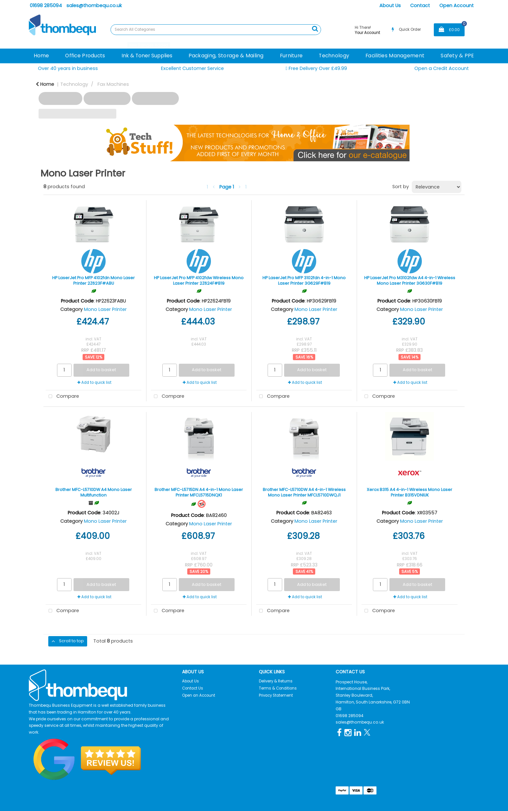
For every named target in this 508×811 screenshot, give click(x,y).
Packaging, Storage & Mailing (226, 55)
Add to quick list (94, 382)
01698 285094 (46, 5)
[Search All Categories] (215, 29)
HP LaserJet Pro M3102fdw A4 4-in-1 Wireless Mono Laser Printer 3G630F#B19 (409, 280)
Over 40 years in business (68, 68)
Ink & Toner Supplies (146, 55)
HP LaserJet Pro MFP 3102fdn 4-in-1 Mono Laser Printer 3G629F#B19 (304, 280)
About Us (390, 5)
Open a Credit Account (441, 68)
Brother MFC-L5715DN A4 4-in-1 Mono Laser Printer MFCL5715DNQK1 (199, 492)
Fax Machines (113, 84)
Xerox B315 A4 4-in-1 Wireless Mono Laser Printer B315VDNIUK (409, 492)
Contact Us (192, 688)
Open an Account (198, 695)
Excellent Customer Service (192, 68)
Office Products (85, 55)
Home (41, 55)
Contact (420, 5)
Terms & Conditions (278, 688)
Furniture (291, 55)
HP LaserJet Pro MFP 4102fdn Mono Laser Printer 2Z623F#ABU (93, 280)
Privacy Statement (276, 695)
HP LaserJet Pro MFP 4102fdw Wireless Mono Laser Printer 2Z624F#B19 (199, 280)
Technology (334, 55)
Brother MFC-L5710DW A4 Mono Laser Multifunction (93, 492)
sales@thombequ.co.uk (94, 5)
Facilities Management (394, 55)
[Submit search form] (315, 29)
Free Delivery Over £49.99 (316, 68)
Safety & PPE (457, 55)
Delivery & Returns (276, 681)
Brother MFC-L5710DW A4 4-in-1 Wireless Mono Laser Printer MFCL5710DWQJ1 (304, 492)
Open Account (456, 5)
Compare (62, 396)
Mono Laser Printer (105, 309)
